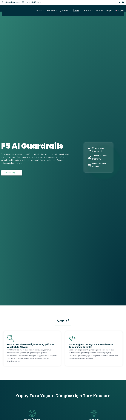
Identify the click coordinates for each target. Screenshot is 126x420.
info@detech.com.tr (11, 2)
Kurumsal (51, 10)
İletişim (109, 10)
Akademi (87, 10)
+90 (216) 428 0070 (31, 2)
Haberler (99, 10)
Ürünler (76, 10)
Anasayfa (40, 10)
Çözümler (64, 10)
